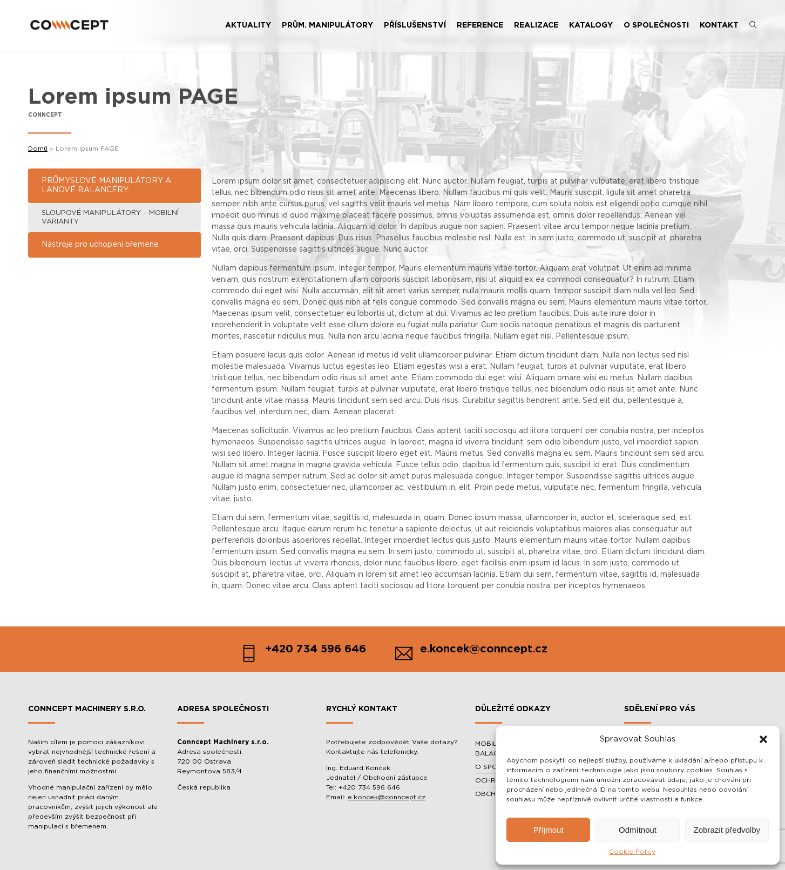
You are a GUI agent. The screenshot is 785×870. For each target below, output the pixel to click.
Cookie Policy (632, 851)
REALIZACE (536, 25)
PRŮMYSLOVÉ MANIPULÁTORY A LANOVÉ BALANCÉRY (106, 185)
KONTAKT (719, 25)
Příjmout (548, 829)
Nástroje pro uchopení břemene (100, 244)
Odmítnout (638, 829)
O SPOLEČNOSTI (656, 25)
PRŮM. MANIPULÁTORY (327, 25)
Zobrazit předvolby (727, 829)
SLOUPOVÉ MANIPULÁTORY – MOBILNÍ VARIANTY (110, 217)
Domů (38, 148)
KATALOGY (591, 25)
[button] (763, 739)
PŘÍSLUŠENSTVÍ (415, 25)
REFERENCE (480, 25)
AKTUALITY (248, 25)
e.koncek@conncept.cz (386, 797)
